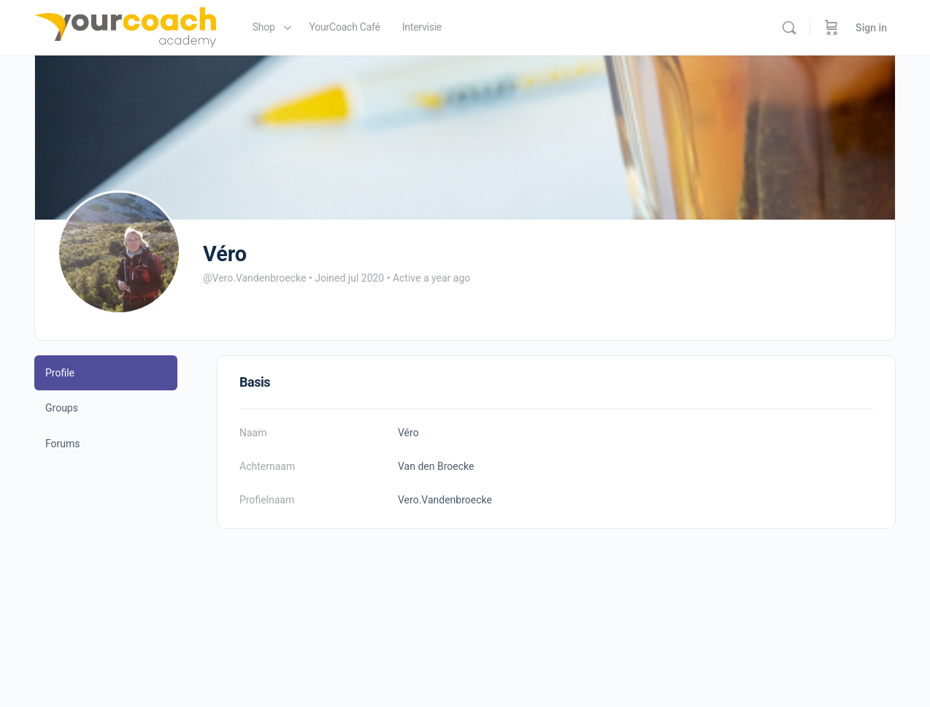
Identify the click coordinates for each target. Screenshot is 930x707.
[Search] (789, 27)
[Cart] (831, 27)
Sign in (871, 28)
